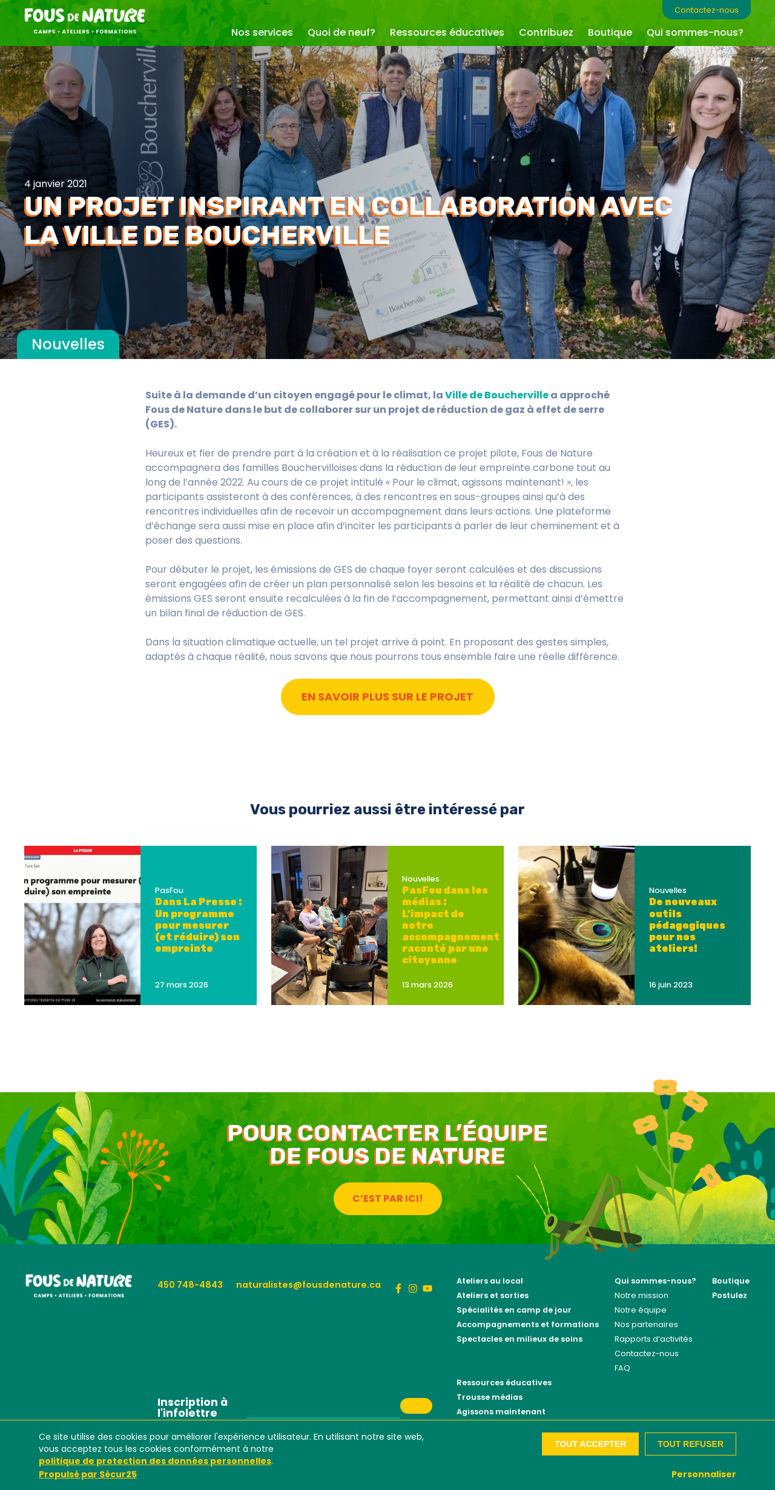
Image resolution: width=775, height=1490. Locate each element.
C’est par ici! (387, 1198)
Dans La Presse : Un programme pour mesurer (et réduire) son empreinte (198, 925)
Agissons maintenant (501, 1411)
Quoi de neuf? (341, 32)
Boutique (610, 32)
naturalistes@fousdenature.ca (308, 1285)
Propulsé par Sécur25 (88, 1474)
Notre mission (641, 1295)
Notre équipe (641, 1310)
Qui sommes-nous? (695, 32)
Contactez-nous (706, 10)
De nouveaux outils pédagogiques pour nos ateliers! (687, 925)
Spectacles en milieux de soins (519, 1339)
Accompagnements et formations (528, 1324)
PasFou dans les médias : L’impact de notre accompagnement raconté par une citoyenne (451, 925)
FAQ (622, 1368)
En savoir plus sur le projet (387, 696)
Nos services (262, 32)
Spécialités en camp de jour (514, 1310)
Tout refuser (691, 1444)
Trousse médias (490, 1397)
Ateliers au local (490, 1281)
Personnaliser (703, 1474)
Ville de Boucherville (497, 395)
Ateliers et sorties (493, 1295)
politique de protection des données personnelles (155, 1461)
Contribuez (546, 32)
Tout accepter (590, 1444)
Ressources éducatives (447, 32)
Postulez (729, 1295)
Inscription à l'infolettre (192, 1408)
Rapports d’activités (654, 1339)
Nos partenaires (646, 1324)
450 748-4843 (190, 1285)
